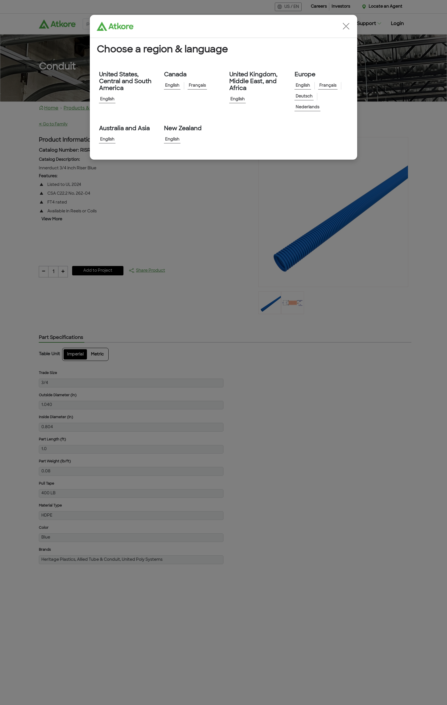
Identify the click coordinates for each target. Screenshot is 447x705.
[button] (346, 26)
